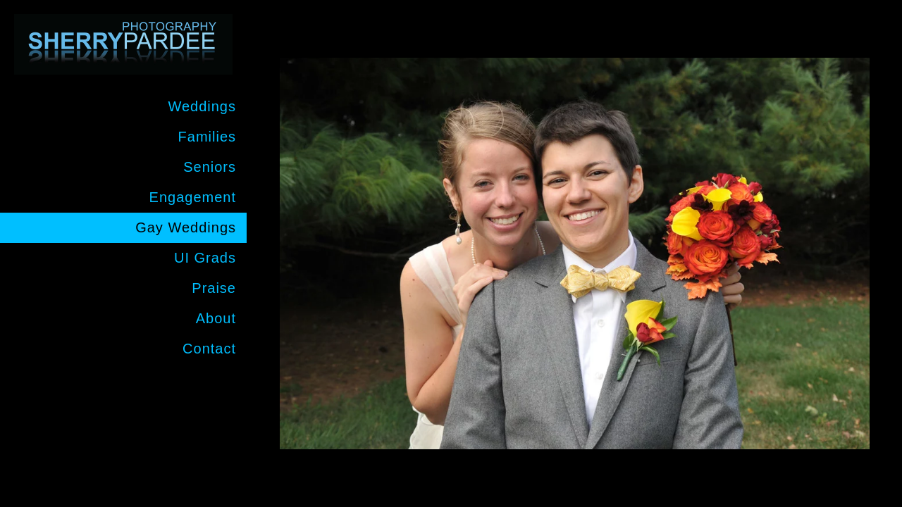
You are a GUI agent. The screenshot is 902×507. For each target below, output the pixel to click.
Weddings (202, 106)
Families (207, 136)
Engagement (192, 197)
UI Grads (205, 257)
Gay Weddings (185, 227)
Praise (214, 288)
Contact (209, 348)
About (216, 318)
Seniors (209, 167)
